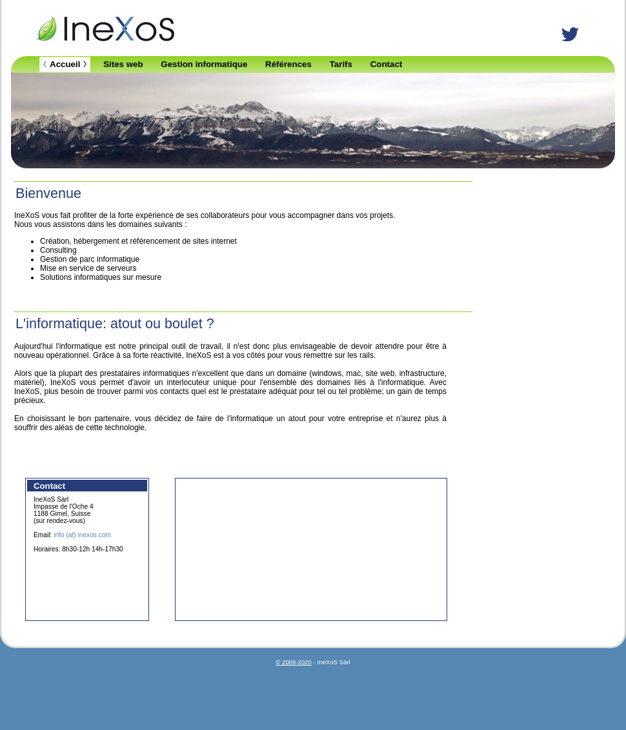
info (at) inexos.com (82, 534)
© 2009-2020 (294, 662)
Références (288, 64)
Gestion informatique (204, 64)
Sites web (123, 64)
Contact (386, 64)
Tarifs (341, 64)
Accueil (65, 64)
